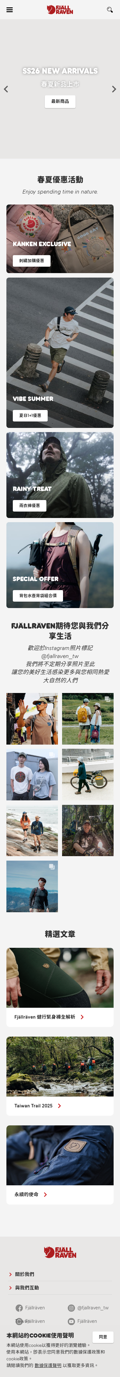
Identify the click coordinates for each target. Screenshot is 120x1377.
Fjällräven (87, 1321)
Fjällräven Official (30, 1323)
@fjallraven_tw (93, 1308)
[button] (6, 89)
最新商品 (60, 101)
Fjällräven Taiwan (30, 1309)
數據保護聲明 (48, 1365)
